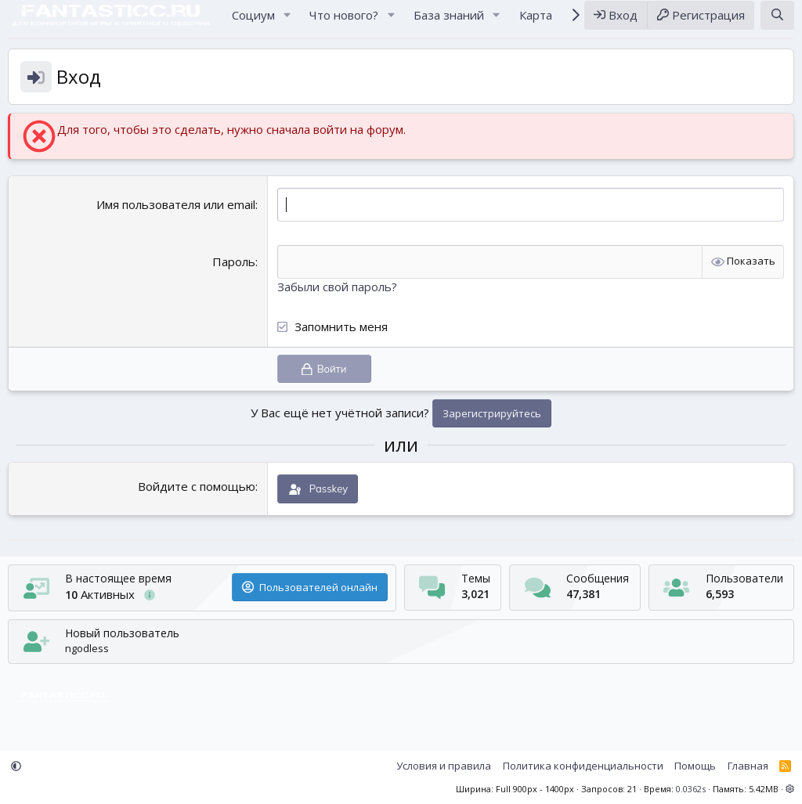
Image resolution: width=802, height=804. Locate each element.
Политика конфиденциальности (583, 766)
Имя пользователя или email (175, 219)
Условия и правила (443, 766)
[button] (287, 22)
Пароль (233, 276)
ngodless (87, 648)
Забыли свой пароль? (337, 301)
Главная (748, 766)
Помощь (695, 766)
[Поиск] (777, 22)
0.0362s (691, 789)
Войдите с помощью (196, 501)
